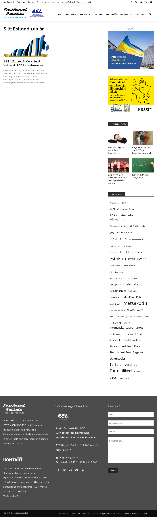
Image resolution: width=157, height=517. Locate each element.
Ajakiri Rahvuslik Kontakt (72, 2)
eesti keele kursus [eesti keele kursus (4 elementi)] (136, 239)
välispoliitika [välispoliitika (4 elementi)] (124, 378)
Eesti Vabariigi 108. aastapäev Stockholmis (117, 150)
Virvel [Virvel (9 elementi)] (113, 378)
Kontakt (31, 2)
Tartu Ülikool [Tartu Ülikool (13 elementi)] (120, 370)
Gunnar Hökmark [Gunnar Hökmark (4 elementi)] (129, 266)
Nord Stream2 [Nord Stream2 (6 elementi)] (135, 310)
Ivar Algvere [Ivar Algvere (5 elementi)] (115, 284)
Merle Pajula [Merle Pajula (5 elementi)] (115, 304)
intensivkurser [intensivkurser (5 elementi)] (116, 272)
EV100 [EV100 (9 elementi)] (141, 259)
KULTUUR (85, 14)
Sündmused (8, 2)
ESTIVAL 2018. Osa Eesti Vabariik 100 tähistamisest (24, 63)
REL (60, 14)
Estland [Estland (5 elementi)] (139, 252)
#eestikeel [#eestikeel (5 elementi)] (114, 203)
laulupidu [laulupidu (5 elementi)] (132, 291)
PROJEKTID (126, 14)
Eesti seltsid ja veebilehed (48, 2)
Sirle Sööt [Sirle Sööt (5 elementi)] (139, 333)
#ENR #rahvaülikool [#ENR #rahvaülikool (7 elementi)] (121, 209)
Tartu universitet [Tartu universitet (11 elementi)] (123, 364)
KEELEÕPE (71, 14)
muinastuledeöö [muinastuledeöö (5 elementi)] (117, 310)
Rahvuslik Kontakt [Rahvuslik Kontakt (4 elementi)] (136, 317)
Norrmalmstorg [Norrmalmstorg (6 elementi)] (118, 316)
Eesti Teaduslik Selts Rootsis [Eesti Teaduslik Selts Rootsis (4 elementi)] (120, 246)
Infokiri (89, 2)
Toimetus (21, 2)
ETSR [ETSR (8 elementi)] (131, 259)
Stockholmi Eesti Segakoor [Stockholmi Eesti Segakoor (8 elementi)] (127, 352)
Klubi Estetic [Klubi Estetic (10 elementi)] (132, 284)
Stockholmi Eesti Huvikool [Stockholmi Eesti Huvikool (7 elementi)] (125, 340)
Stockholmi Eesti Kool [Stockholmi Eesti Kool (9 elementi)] (124, 346)
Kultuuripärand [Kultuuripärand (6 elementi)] (117, 290)
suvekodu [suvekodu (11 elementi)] (117, 358)
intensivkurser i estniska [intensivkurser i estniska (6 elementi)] (123, 278)
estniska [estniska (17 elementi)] (117, 258)
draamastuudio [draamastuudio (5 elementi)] (124, 232)
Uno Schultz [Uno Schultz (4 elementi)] (139, 372)
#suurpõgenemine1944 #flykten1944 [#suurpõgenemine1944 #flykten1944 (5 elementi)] (127, 226)
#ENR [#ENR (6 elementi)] (125, 202)
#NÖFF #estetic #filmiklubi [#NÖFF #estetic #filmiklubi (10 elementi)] (121, 217)
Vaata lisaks (11, 495)
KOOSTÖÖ (111, 14)
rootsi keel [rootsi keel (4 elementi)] (129, 334)
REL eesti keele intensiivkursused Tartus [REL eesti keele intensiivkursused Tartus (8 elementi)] (126, 325)
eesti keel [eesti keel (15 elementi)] (118, 238)
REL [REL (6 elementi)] (147, 316)
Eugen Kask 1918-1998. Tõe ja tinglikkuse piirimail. (141, 150)
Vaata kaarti (63, 449)
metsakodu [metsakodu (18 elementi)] (135, 303)
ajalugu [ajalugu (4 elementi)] (112, 232)
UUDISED (140, 14)
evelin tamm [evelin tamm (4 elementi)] (114, 266)
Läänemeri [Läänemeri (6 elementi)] (115, 297)
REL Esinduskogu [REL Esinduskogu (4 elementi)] (116, 334)
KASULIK (98, 14)
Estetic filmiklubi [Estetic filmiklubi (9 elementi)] (121, 252)
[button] (150, 14)
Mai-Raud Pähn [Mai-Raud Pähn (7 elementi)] (133, 297)
